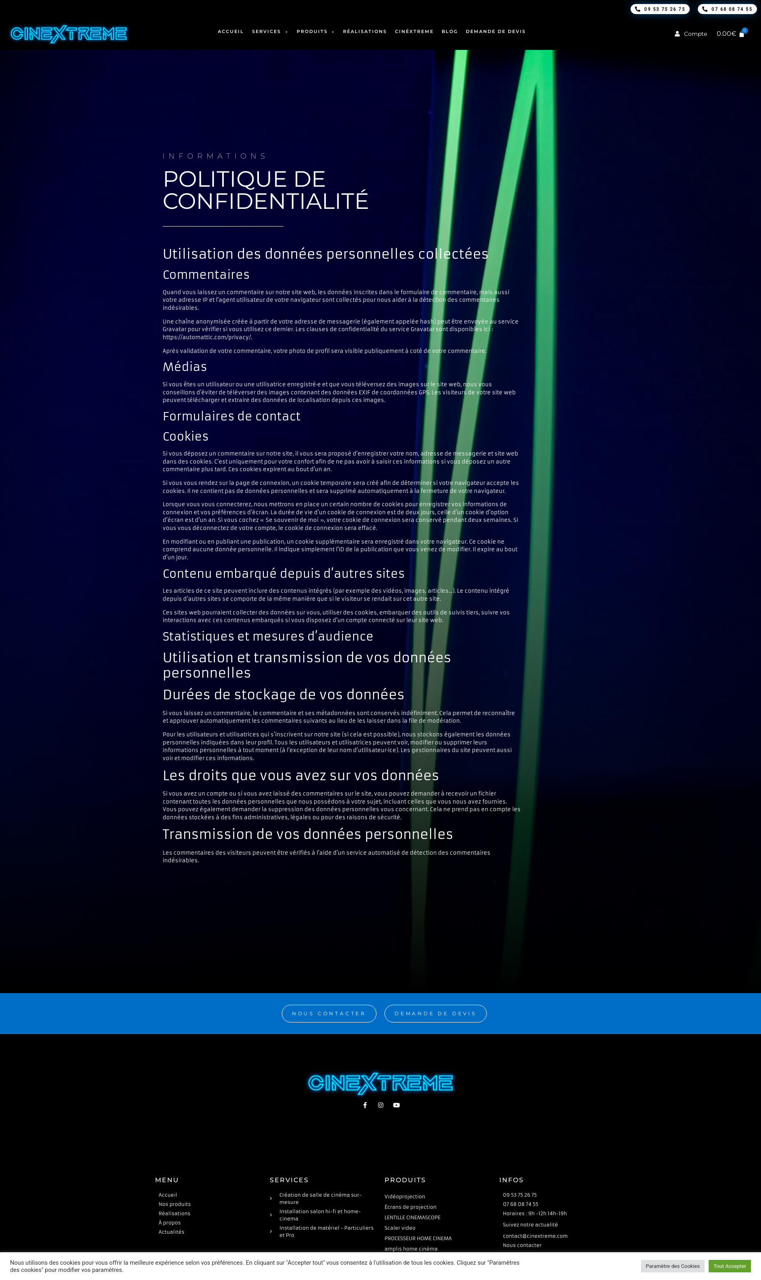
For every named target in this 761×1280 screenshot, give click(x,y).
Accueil (231, 31)
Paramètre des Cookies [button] (673, 1266)
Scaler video (400, 1228)
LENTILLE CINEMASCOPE (412, 1217)
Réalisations (365, 31)
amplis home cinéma (411, 1249)
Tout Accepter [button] (729, 1266)
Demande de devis (496, 31)
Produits (316, 31)
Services (270, 31)
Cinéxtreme (414, 31)
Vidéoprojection (405, 1196)
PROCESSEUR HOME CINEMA (418, 1238)
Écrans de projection (410, 1207)
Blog (450, 31)
